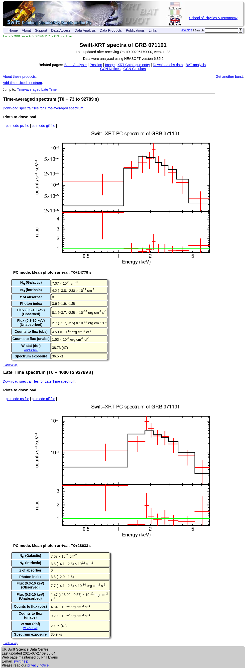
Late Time (49, 89)
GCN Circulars (134, 69)
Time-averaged (28, 89)
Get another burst (229, 77)
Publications (135, 30)
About (26, 30)
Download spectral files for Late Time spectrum (39, 381)
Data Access (61, 30)
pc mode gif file (43, 126)
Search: (200, 30)
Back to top (10, 364)
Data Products (111, 30)
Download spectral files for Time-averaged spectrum (43, 108)
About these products (19, 77)
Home (13, 30)
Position (96, 65)
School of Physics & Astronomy (213, 18)
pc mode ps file (17, 126)
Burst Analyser (75, 65)
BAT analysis (196, 65)
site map (186, 29)
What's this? (31, 349)
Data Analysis (85, 30)
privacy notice (38, 665)
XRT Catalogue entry (134, 65)
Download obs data (168, 65)
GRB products (22, 36)
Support (41, 30)
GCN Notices (110, 69)
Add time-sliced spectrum (22, 83)
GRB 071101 (43, 36)
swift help (20, 661)
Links (153, 30)
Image (110, 65)
